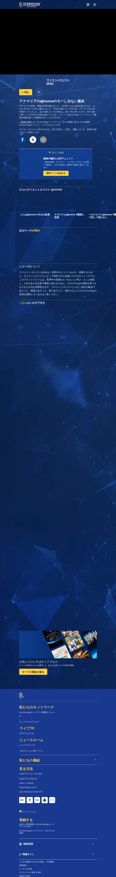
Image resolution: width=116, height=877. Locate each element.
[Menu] (94, 5)
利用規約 (23, 862)
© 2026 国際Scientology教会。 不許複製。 (37, 859)
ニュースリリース (27, 742)
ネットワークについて (29, 719)
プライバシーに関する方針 (30, 869)
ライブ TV (27, 726)
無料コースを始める (56, 173)
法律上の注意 (24, 873)
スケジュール (26, 730)
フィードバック (29, 809)
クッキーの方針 (25, 866)
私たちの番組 (29, 757)
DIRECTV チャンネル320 (30, 771)
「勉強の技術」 (26, 122)
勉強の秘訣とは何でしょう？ (58, 158)
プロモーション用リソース (31, 748)
